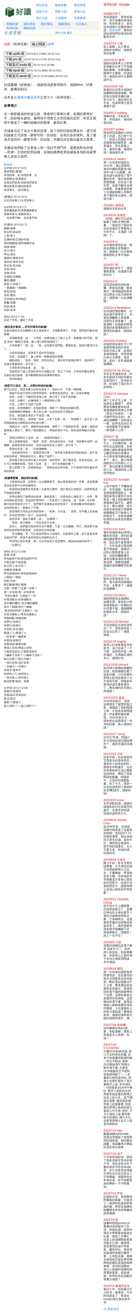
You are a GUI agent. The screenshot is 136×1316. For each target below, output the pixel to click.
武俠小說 (42, 11)
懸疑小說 (61, 11)
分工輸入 (81, 24)
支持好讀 (12, 28)
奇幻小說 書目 (63, 32)
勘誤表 (8, 164)
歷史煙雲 (80, 5)
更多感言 (113, 1309)
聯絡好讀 (29, 28)
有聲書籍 (80, 18)
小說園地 (61, 18)
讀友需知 (29, 24)
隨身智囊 (61, 5)
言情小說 (80, 11)
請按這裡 (115, 30)
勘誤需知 (47, 24)
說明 (51, 44)
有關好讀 (12, 24)
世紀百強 (42, 5)
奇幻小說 (42, 18)
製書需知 (64, 24)
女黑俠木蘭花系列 (27, 97)
